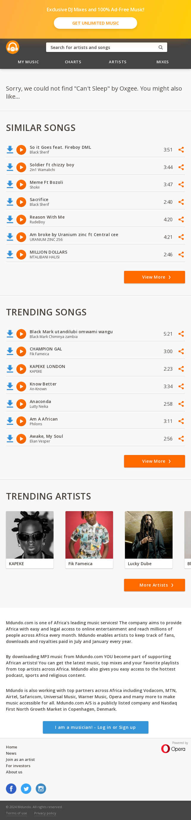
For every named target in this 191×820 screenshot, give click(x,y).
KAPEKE (16, 563)
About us (14, 772)
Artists (118, 61)
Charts (73, 61)
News (11, 753)
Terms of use (16, 813)
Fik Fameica (80, 563)
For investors (18, 765)
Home (11, 747)
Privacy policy (45, 813)
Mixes (162, 61)
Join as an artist (20, 759)
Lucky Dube (139, 563)
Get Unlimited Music (95, 23)
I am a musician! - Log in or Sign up (95, 727)
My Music (28, 61)
